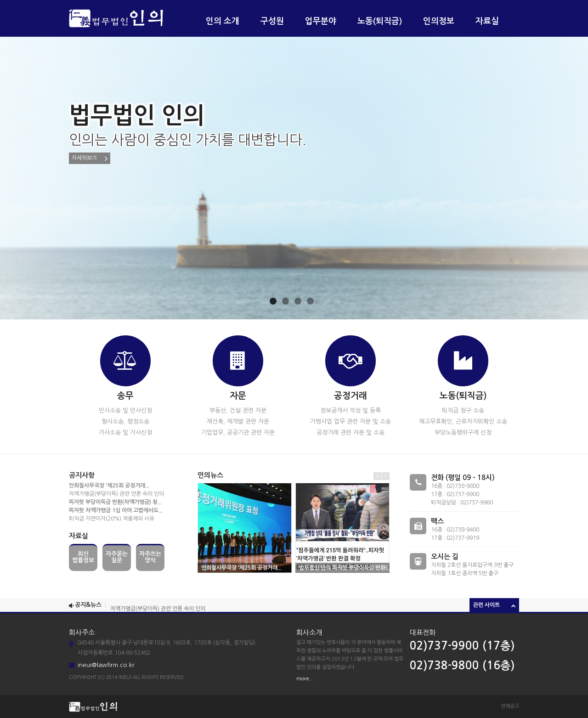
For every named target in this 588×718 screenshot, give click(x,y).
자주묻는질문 (117, 557)
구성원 (272, 21)
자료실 (487, 21)
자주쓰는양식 (150, 557)
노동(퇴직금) (379, 21)
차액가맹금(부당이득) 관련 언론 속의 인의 (116, 494)
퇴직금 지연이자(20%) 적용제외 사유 (111, 518)
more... (304, 678)
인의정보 (438, 21)
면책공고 (510, 706)
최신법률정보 (83, 557)
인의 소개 (222, 21)
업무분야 (320, 21)
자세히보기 (89, 158)
